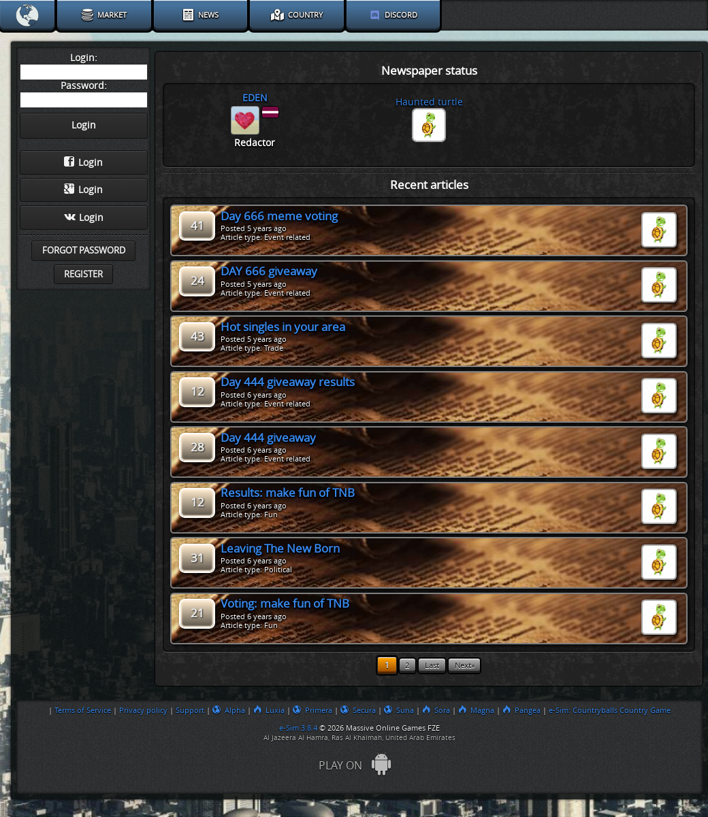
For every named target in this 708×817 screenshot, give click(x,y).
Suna (399, 710)
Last (432, 665)
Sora (436, 710)
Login (83, 162)
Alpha (228, 710)
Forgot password (83, 250)
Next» (464, 665)
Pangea (521, 710)
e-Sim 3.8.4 (298, 728)
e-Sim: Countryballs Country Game (610, 710)
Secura (358, 710)
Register (83, 274)
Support (190, 710)
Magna (476, 710)
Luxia (269, 710)
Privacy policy (143, 710)
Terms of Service (82, 710)
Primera (312, 710)
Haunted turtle (429, 102)
